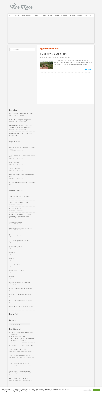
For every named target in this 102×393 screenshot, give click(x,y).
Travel (50, 57)
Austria (72, 15)
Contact (17, 15)
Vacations (55, 57)
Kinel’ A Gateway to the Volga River (20, 282)
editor (43, 57)
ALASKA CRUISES (14, 169)
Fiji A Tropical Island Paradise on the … (21, 300)
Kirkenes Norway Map (26, 345)
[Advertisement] (51, 31)
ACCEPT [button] (96, 390)
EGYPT (11, 234)
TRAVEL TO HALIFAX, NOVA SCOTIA (19, 196)
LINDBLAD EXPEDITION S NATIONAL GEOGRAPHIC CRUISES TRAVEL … (20, 215)
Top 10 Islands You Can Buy (17, 349)
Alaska (57, 15)
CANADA (12, 276)
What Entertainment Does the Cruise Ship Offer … (22, 183)
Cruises (43, 15)
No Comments (65, 57)
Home (10, 15)
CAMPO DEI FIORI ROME (28, 343)
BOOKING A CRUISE (15, 208)
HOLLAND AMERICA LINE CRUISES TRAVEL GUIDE (22, 175)
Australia (64, 15)
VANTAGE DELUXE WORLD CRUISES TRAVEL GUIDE (22, 155)
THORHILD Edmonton (15, 222)
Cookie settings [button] (87, 390)
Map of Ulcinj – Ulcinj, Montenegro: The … (22, 306)
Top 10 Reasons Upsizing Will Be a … (20, 363)
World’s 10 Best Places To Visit (18, 379)
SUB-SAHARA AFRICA (15, 246)
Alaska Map (12, 252)
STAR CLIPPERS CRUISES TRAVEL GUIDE (21, 113)
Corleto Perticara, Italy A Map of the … (21, 294)
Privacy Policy (26, 15)
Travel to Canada (14, 264)
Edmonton (87, 15)
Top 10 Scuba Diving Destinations (19, 371)
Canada (79, 15)
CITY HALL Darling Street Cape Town (20, 119)
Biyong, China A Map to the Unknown (20, 288)
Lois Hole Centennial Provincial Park (20, 228)
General (36, 15)
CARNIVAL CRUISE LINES (16, 190)
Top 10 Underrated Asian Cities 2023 (20, 355)
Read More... (88, 69)
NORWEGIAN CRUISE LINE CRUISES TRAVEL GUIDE (22, 148)
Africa (50, 15)
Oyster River (22, 336)
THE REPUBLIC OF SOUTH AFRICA (19, 240)
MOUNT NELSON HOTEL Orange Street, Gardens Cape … (21, 134)
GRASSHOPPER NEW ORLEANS (53, 54)
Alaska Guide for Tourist (16, 270)
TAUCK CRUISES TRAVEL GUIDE (18, 202)
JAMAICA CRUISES (14, 141)
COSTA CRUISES (14, 163)
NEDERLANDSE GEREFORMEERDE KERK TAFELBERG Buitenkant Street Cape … (20, 126)
